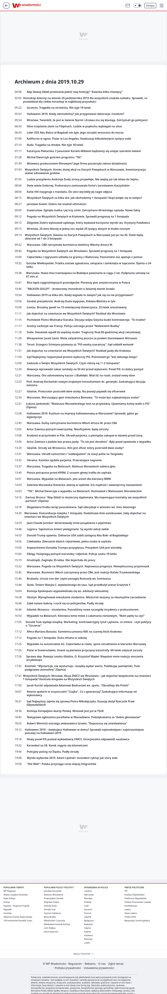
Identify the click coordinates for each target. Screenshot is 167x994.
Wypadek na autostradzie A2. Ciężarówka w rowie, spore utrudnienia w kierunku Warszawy (86, 644)
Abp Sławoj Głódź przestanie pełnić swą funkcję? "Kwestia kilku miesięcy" (75, 92)
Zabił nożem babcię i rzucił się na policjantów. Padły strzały (65, 603)
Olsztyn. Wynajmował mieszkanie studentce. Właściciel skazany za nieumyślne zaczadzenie (86, 597)
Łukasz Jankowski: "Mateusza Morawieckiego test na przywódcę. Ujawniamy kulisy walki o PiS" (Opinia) (88, 405)
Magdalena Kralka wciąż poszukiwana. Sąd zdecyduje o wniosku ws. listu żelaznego (81, 507)
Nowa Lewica (130, 913)
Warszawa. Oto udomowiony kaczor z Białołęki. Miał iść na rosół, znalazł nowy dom (81, 375)
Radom (87, 931)
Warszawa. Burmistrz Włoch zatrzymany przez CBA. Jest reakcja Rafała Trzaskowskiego (83, 572)
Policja (7, 902)
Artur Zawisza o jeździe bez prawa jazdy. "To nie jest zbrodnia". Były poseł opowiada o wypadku (89, 442)
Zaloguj (150, 5)
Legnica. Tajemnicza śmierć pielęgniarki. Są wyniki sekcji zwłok (68, 529)
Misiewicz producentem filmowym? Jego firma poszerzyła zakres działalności (77, 163)
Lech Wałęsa (49, 928)
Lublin (87, 942)
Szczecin (88, 909)
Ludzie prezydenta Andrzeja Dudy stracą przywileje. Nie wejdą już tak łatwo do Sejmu (82, 179)
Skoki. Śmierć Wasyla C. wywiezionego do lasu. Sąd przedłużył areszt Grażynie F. (79, 585)
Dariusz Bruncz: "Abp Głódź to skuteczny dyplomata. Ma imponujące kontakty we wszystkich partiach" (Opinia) (86, 499)
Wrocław (88, 898)
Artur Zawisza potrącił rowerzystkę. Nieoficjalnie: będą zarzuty (68, 429)
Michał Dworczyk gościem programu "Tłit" (54, 157)
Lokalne (88, 891)
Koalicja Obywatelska (134, 894)
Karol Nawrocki (51, 931)
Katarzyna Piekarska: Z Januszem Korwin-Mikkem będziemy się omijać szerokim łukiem (84, 151)
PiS (125, 891)
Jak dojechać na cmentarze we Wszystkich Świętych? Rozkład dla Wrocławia (76, 313)
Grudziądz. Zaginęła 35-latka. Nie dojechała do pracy (61, 560)
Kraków (87, 902)
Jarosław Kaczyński (52, 891)
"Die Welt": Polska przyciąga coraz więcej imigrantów (61, 764)
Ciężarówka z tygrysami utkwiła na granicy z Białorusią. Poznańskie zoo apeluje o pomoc (85, 257)
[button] (161, 5)
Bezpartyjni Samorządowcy (137, 920)
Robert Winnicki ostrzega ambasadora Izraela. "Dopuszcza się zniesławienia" (77, 723)
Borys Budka (50, 916)
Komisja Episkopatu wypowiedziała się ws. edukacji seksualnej (67, 591)
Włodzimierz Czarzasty (54, 920)
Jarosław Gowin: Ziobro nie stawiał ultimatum (56, 204)
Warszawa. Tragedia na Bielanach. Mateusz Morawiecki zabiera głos (71, 466)
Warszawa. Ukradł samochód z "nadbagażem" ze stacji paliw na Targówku (75, 454)
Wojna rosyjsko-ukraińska (16, 894)
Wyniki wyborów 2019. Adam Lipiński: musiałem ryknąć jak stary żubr (72, 758)
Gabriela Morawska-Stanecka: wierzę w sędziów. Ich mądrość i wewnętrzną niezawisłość (84, 485)
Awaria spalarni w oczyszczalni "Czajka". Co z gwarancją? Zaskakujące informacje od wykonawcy (82, 693)
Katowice (88, 935)
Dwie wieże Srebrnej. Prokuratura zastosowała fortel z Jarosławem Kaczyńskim (78, 185)
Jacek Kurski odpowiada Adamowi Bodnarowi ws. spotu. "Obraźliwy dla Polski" (78, 685)
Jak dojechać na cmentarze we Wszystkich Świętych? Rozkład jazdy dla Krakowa (79, 351)
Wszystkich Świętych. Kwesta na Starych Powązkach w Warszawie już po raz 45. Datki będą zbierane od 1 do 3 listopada (84, 236)
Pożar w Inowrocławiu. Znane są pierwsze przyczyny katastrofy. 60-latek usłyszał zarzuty (84, 650)
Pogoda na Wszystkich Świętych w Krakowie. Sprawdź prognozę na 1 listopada (78, 216)
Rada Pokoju (9, 898)
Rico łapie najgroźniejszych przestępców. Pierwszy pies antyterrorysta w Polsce (78, 282)
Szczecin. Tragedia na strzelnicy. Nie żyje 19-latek (59, 107)
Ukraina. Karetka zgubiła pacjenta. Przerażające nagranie (64, 460)
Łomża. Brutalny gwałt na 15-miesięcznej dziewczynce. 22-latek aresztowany (77, 307)
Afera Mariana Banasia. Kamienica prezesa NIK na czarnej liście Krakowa (74, 631)
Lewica (127, 909)
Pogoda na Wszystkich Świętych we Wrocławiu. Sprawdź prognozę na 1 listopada (79, 251)
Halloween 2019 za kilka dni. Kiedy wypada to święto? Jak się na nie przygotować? (80, 295)
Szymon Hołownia (52, 913)
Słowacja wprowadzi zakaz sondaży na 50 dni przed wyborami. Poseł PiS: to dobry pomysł (85, 369)
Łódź (86, 905)
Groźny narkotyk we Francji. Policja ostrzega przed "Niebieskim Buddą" (73, 326)
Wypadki (8, 909)
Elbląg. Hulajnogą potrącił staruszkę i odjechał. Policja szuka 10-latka (72, 554)
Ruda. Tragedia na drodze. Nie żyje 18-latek (55, 145)
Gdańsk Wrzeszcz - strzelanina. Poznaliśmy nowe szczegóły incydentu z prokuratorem (82, 609)
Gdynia (87, 928)
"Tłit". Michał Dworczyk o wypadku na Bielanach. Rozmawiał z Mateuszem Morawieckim (84, 491)
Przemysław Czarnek (53, 898)
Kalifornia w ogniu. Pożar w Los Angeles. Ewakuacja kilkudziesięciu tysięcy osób (79, 138)
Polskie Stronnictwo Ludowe (137, 902)
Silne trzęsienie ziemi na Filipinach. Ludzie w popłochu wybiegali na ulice (74, 126)
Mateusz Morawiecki (53, 894)
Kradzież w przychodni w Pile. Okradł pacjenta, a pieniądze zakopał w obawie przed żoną (84, 435)
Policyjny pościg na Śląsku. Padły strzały (53, 751)
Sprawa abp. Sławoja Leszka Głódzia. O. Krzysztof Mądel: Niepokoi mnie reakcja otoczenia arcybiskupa (84, 658)
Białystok (88, 924)
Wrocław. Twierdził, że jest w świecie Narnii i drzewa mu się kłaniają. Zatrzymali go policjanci (87, 120)
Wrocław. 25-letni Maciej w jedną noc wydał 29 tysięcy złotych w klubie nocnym (78, 229)
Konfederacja (130, 905)
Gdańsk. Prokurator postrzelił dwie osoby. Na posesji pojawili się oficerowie (76, 391)
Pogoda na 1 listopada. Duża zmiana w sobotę (57, 638)
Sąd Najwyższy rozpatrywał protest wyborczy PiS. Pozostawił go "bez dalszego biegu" (82, 357)
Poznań (87, 913)
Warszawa (89, 894)
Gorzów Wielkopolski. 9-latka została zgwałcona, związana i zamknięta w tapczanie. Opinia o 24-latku (89, 265)
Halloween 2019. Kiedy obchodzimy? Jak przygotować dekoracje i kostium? (75, 114)
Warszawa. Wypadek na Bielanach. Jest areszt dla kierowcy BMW (69, 479)
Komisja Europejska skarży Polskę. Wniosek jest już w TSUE (65, 711)
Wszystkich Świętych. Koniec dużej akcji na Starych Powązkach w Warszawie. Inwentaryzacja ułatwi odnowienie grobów (85, 171)
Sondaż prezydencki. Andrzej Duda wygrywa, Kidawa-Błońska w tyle (71, 301)
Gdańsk (87, 916)
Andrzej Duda (50, 905)
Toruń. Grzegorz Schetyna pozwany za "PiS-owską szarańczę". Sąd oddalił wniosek (80, 344)
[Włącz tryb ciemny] (137, 6)
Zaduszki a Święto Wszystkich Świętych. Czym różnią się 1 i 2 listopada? (73, 363)
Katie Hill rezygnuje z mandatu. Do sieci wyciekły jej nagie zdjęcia (69, 192)
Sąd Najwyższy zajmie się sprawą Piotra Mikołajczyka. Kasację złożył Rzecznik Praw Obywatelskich (81, 703)
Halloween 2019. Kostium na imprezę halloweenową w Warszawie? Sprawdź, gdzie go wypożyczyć (82, 415)
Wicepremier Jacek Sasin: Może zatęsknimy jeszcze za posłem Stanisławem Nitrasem (82, 338)
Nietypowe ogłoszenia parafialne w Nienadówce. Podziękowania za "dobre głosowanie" (84, 717)
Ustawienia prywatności (98, 968)
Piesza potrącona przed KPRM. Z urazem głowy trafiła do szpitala (69, 472)
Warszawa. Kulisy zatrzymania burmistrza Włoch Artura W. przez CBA (72, 423)
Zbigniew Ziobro (51, 902)
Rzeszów (88, 939)
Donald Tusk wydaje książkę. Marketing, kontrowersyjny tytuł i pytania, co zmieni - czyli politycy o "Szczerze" (88, 623)
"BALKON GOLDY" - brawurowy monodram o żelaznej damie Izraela (71, 289)
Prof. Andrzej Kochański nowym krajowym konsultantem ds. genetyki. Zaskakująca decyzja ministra (85, 383)
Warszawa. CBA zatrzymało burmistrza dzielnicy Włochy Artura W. (70, 245)
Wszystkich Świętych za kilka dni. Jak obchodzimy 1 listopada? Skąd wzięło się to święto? (84, 198)
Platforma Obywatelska (135, 898)
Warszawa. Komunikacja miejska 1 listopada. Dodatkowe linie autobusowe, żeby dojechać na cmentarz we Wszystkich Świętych (85, 515)
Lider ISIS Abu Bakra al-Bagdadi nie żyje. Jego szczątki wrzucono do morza (75, 132)
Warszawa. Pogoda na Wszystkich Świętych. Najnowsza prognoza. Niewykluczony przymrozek (88, 566)
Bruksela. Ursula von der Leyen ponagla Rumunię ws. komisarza (69, 578)
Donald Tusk (49, 909)
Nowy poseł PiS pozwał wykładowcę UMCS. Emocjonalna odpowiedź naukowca (78, 739)
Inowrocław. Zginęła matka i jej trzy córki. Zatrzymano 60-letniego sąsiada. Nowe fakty (83, 210)
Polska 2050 (130, 916)
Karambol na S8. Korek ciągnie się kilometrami (57, 745)
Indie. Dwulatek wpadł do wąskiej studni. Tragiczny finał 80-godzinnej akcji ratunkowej (83, 332)
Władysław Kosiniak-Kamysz (57, 924)
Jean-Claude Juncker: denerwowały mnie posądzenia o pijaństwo (69, 523)
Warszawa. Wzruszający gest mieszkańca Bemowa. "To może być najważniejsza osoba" (83, 397)
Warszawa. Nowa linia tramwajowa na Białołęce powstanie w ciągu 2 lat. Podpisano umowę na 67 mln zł (87, 274)
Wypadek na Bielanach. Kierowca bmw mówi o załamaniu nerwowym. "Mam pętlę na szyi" (86, 616)
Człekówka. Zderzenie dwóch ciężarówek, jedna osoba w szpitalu (69, 541)
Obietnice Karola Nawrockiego (18, 916)
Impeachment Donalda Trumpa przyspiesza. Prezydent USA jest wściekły (74, 547)
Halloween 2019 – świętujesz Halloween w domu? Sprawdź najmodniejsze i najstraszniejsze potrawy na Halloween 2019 (84, 731)
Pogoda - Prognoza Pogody (16, 905)
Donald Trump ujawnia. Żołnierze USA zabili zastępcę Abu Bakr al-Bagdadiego (77, 535)
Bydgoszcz (89, 920)
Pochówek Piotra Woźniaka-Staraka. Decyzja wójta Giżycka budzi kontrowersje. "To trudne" (86, 320)
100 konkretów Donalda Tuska (18, 920)
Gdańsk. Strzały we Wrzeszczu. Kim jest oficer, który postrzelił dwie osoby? (75, 448)
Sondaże (8, 913)
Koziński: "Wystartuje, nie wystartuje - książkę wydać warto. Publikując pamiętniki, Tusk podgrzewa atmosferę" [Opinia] (82, 667)
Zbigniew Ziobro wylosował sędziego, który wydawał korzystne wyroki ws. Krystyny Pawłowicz (88, 223)
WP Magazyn (10, 891)
